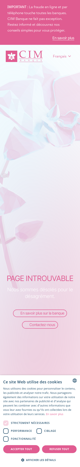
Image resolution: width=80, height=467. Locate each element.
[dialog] (40, 421)
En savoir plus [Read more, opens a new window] (54, 414)
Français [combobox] (59, 56)
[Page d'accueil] (24, 56)
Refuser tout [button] (59, 449)
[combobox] (75, 380)
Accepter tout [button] (21, 449)
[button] (40, 460)
